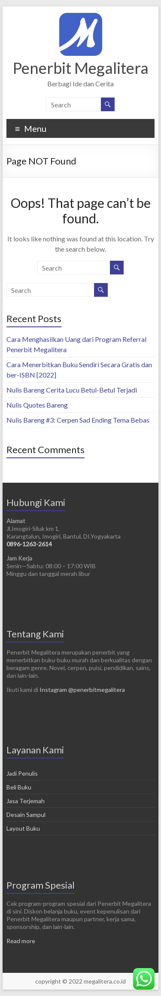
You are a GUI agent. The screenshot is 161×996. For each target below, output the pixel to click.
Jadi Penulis (22, 773)
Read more (20, 940)
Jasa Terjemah (25, 800)
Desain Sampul (26, 814)
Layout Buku (23, 828)
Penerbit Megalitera (81, 67)
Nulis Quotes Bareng (37, 405)
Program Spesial (40, 885)
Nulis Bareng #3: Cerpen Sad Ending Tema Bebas (77, 420)
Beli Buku (18, 787)
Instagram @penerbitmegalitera (82, 689)
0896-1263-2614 (29, 544)
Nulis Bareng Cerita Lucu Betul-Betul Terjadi (71, 390)
